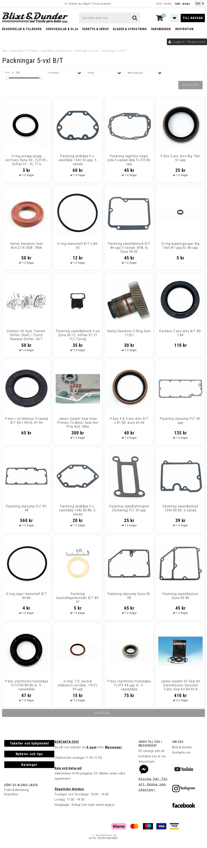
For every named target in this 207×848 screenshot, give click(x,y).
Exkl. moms (164, 3)
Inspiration (184, 29)
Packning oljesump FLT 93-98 (26, 508)
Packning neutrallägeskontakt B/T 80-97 (77, 598)
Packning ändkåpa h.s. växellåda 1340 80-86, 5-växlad (77, 510)
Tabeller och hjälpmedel (29, 743)
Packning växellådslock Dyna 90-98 (180, 596)
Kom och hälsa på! (68, 768)
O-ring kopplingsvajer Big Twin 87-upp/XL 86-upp (180, 246)
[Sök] (109, 18)
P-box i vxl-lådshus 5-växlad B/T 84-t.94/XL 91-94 (26, 421)
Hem (4, 50)
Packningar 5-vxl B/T (114, 50)
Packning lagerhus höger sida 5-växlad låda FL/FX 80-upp (129, 160)
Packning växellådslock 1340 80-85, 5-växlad (180, 508)
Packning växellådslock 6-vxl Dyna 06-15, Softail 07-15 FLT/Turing (78, 335)
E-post (92, 747)
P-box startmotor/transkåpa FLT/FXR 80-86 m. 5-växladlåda (26, 685)
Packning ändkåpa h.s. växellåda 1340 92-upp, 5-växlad (78, 160)
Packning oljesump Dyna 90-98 (129, 596)
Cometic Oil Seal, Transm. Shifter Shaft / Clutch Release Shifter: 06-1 (26, 335)
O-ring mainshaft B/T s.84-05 (77, 246)
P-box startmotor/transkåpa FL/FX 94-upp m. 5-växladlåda (129, 685)
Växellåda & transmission (56, 50)
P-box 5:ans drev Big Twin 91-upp (180, 158)
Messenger (113, 747)
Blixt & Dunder (182, 747)
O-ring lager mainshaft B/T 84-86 (26, 596)
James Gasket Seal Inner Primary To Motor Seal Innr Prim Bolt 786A (77, 423)
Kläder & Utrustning (130, 29)
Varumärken (161, 29)
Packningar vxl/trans (87, 50)
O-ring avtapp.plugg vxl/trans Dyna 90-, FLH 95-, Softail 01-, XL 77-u (26, 160)
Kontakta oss (181, 752)
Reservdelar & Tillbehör (22, 29)
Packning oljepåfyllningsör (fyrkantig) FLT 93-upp (129, 508)
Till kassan (193, 18)
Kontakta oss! (67, 742)
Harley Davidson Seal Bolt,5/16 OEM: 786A (26, 246)
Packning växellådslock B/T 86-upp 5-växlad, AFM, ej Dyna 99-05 (129, 248)
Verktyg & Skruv (95, 29)
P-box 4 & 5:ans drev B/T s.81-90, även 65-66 (129, 421)
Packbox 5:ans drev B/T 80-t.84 (180, 333)
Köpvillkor (11, 794)
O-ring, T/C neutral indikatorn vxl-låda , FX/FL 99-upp (78, 685)
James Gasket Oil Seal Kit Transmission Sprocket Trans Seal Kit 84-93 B (180, 685)
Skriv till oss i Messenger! (150, 743)
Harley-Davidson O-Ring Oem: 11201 (129, 333)
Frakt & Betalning (16, 790)
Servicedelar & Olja (62, 29)
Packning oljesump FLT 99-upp (180, 421)
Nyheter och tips (29, 754)
